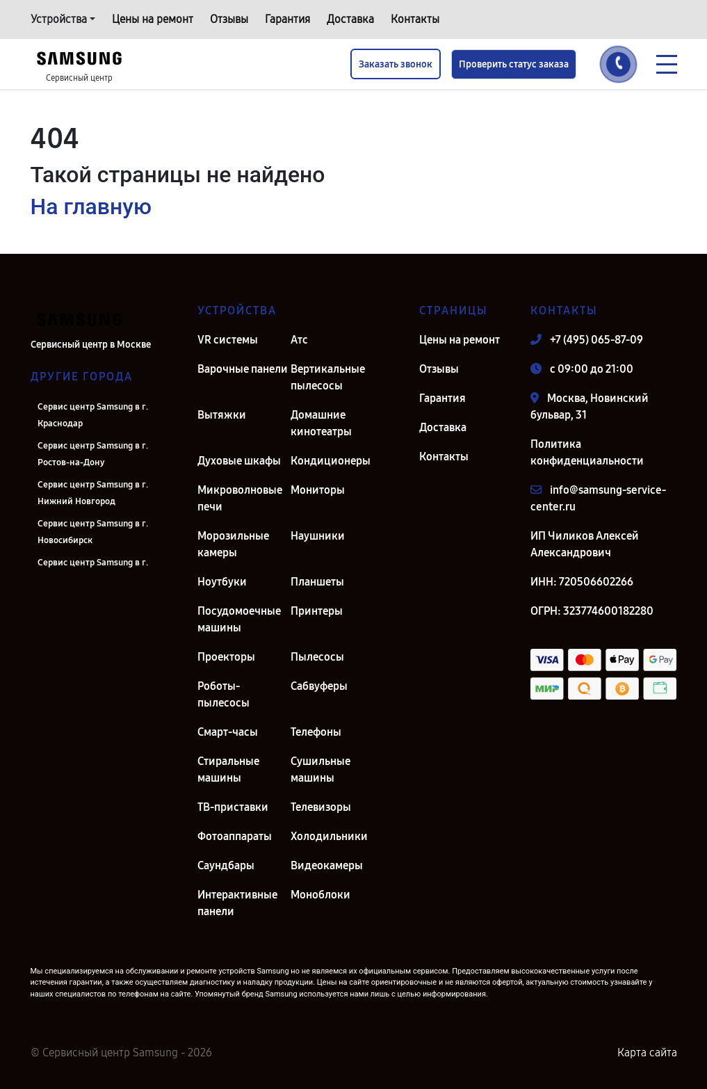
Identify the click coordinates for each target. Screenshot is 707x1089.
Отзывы (229, 19)
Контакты (415, 19)
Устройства (59, 19)
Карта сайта (647, 1052)
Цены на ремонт (152, 19)
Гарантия (287, 19)
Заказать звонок (395, 64)
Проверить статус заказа (514, 64)
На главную (91, 206)
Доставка (350, 19)
